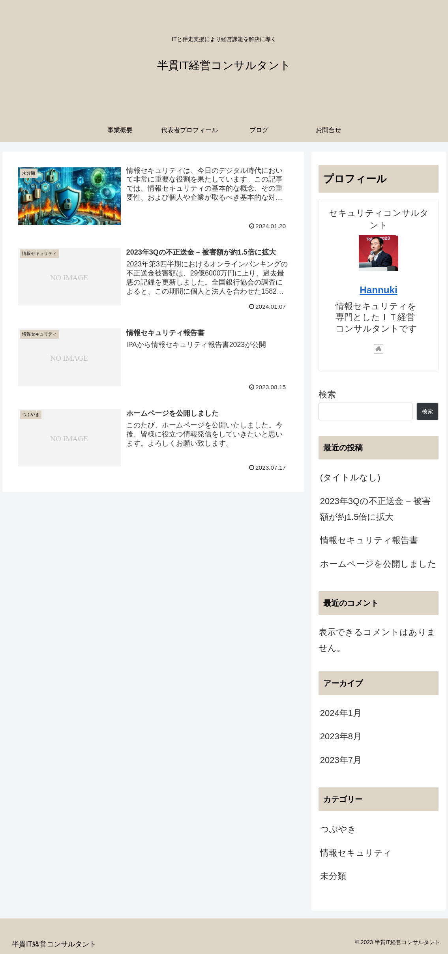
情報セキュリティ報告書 (369, 540)
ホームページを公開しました (378, 564)
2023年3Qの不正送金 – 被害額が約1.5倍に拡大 (375, 509)
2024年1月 (341, 713)
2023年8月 (341, 736)
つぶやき (338, 829)
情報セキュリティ (356, 853)
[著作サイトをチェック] (378, 349)
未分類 (333, 876)
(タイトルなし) (350, 477)
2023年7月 (341, 760)
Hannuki (378, 290)
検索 (327, 394)
